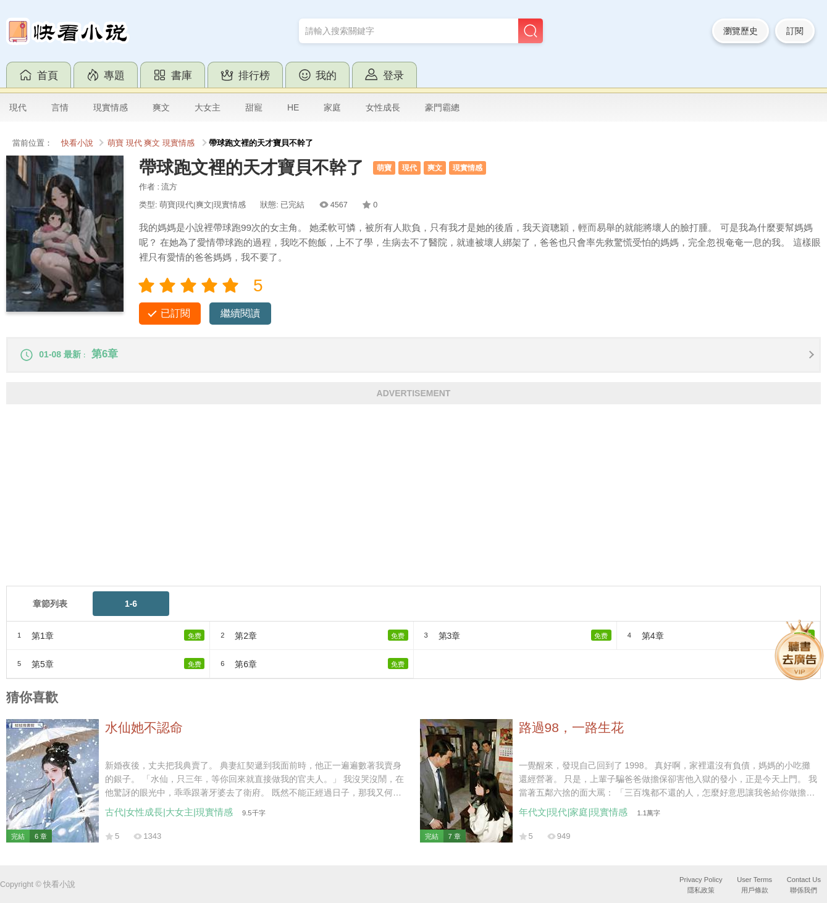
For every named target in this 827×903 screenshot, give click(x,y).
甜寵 (253, 107)
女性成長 (383, 107)
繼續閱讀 (240, 313)
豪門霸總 (442, 107)
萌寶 (115, 143)
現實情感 (110, 107)
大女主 (207, 107)
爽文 (161, 107)
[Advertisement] (376, 504)
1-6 (131, 609)
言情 (60, 107)
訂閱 (795, 31)
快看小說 (77, 143)
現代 (18, 107)
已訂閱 (175, 313)
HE (293, 107)
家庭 (332, 107)
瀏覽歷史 (740, 31)
